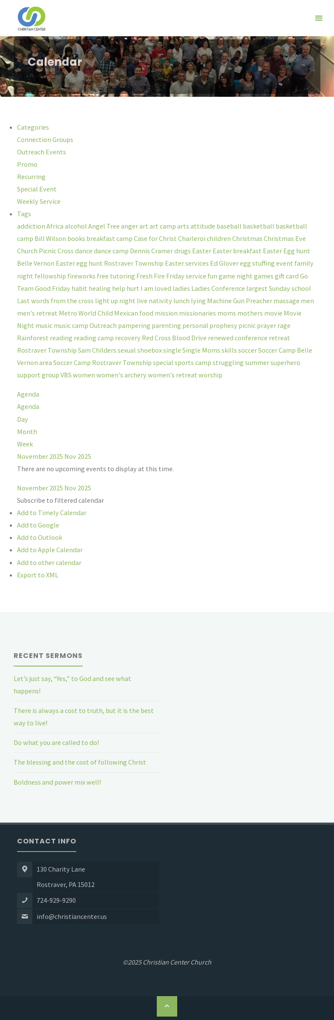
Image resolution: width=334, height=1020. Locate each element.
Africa (55, 226)
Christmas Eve (285, 238)
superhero (285, 362)
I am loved (157, 288)
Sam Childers (98, 350)
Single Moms (202, 350)
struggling (229, 362)
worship (210, 375)
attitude (203, 226)
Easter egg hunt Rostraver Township (110, 263)
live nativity (155, 300)
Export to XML (37, 575)
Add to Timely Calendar (51, 512)
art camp (163, 226)
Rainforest (33, 337)
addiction (31, 226)
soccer (248, 350)
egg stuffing (258, 263)
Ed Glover (225, 263)
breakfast (101, 238)
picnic (248, 325)
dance (84, 250)
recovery (128, 337)
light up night (116, 300)
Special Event (37, 189)
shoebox (150, 350)
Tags (24, 213)
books (76, 238)
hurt (134, 288)
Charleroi (192, 238)
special (164, 362)
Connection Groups (45, 139)
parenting (167, 325)
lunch (182, 300)
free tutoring (116, 276)
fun (213, 276)
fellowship (51, 276)
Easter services (187, 263)
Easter (202, 250)
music (44, 325)
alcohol (76, 226)
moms (227, 313)
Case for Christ (156, 238)
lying (199, 300)
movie (274, 313)
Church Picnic (37, 250)
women (84, 375)
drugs (183, 250)
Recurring (31, 176)
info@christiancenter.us (72, 916)
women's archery (122, 375)
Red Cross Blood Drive (175, 337)
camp (125, 238)
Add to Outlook (39, 537)
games (264, 276)
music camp (71, 325)
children (219, 238)
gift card (287, 276)
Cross (66, 250)
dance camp (112, 250)
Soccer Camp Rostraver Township (103, 362)
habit (80, 288)
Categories (33, 127)
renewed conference (238, 337)
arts (183, 226)
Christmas (248, 238)
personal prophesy (210, 325)
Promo (27, 164)
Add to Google (38, 525)
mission (167, 313)
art (144, 226)
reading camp (94, 337)
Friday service (186, 276)
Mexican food (134, 313)
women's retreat (173, 375)
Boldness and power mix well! (57, 782)
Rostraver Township (47, 350)
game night (236, 276)
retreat (279, 337)
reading (62, 337)
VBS (66, 375)
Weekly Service (38, 201)
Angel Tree (104, 226)
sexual (127, 350)
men (307, 300)
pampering (135, 325)
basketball (259, 226)
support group (38, 375)
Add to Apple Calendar (50, 549)
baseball (229, 226)
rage (284, 325)
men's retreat (38, 313)
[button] (60, 500)
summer (258, 362)
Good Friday (53, 288)
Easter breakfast (238, 250)
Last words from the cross (56, 300)
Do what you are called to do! (56, 742)
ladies (182, 288)
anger (130, 226)
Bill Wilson (51, 238)
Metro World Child (86, 313)
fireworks (82, 276)
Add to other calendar (49, 562)
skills (230, 350)
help (119, 288)
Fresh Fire (151, 276)
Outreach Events (41, 152)
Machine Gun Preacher (240, 300)
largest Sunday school (278, 288)
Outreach (103, 325)
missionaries (198, 313)
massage (287, 300)
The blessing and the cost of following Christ (80, 762)
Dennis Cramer (152, 250)
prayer (267, 325)
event (285, 263)
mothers (250, 313)
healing (100, 288)
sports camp (194, 362)
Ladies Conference (218, 288)
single (172, 350)
